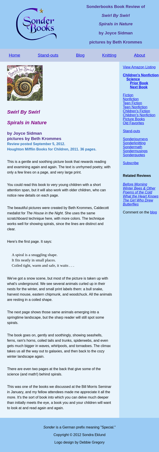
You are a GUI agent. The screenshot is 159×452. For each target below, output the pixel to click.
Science (133, 79)
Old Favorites (133, 123)
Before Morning (135, 184)
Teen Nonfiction (135, 107)
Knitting (109, 55)
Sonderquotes (134, 155)
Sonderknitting (134, 143)
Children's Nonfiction (141, 75)
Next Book (138, 87)
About (139, 55)
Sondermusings (135, 151)
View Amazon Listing (139, 67)
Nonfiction (131, 99)
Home (14, 55)
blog (153, 212)
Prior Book (139, 83)
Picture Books (134, 119)
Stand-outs (48, 55)
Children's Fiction (136, 111)
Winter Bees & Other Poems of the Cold (139, 190)
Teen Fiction (132, 103)
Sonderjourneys (135, 139)
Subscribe (131, 163)
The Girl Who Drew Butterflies (138, 202)
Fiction (128, 95)
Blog (80, 55)
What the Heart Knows (140, 196)
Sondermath (132, 147)
